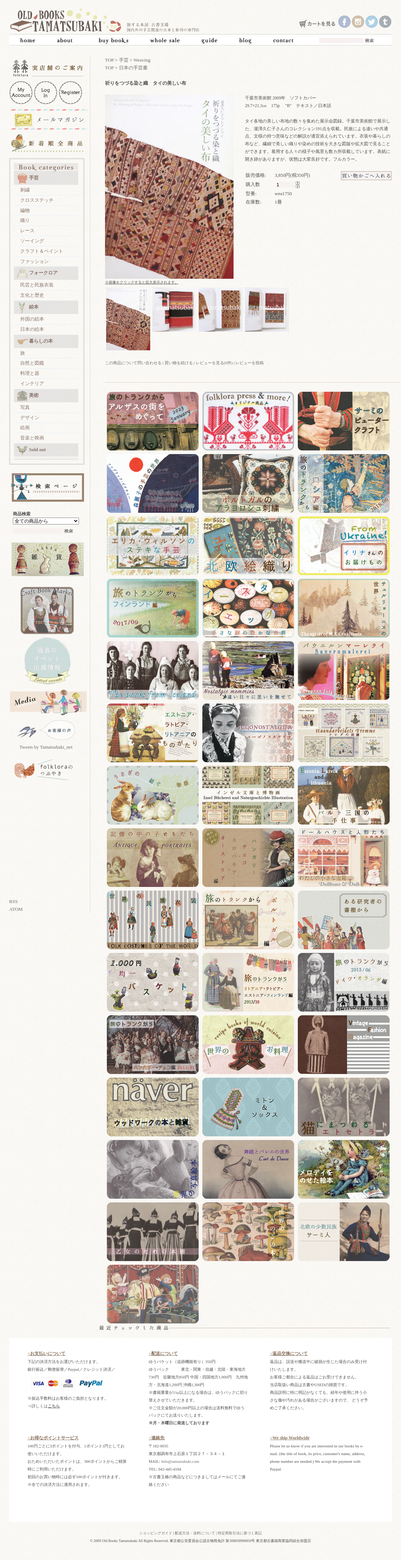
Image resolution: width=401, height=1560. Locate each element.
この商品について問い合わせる (133, 363)
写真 (25, 407)
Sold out (31, 450)
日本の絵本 (32, 329)
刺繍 (25, 190)
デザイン (29, 417)
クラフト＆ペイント (41, 251)
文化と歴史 (32, 295)
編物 (25, 210)
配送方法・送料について (195, 1533)
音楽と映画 (32, 438)
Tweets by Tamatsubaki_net (46, 747)
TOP (109, 60)
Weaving (142, 60)
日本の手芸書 (133, 67)
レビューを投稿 (249, 363)
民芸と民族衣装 (37, 285)
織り (25, 220)
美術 (28, 395)
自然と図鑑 (32, 363)
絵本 (28, 307)
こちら (54, 1406)
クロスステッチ (37, 200)
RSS (13, 901)
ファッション (34, 261)
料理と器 (29, 373)
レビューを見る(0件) (214, 363)
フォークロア (37, 273)
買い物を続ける (179, 363)
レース (27, 230)
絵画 (25, 427)
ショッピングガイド (155, 1533)
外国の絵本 (32, 319)
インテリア (32, 383)
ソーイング (32, 241)
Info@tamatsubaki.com (180, 1461)
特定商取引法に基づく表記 (240, 1533)
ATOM (16, 909)
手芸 (28, 178)
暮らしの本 (35, 341)
